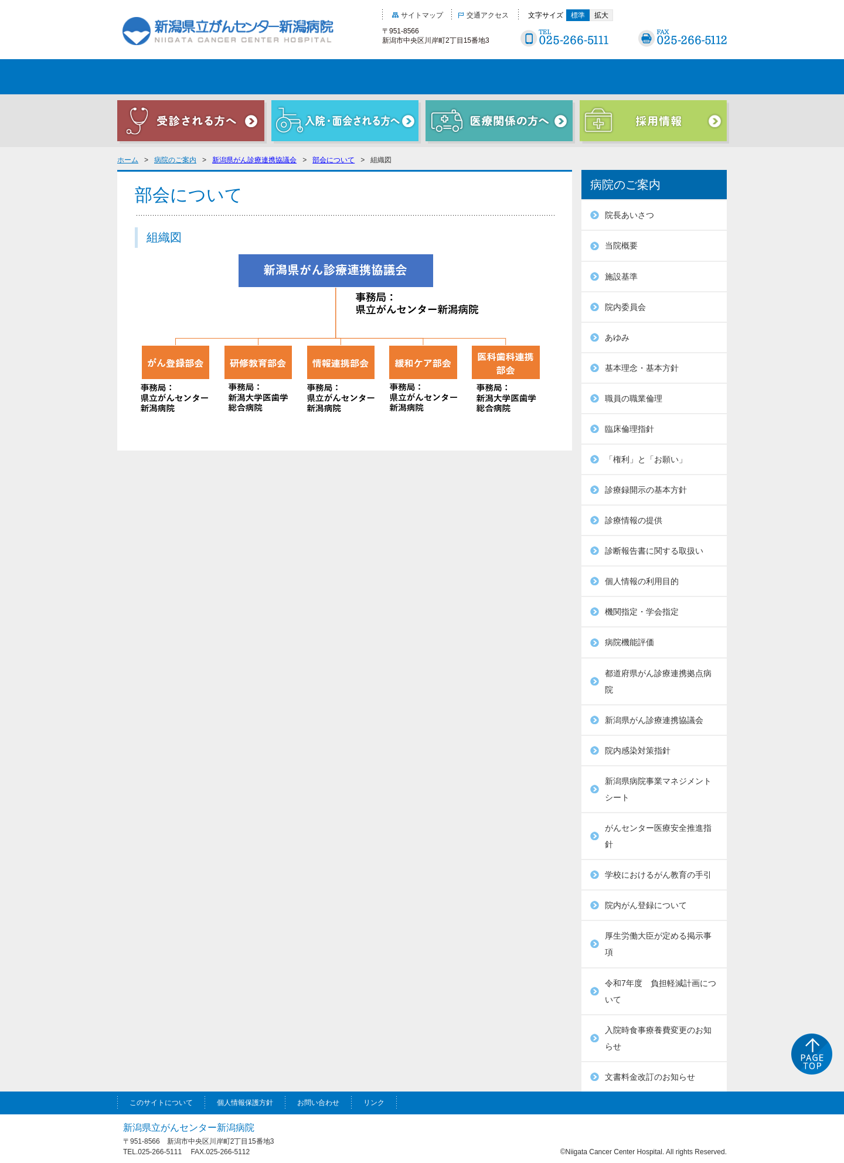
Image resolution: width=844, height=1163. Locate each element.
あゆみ (617, 337)
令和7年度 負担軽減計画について (660, 991)
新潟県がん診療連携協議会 (254, 160)
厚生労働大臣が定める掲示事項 (658, 944)
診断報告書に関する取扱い (654, 550)
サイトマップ (417, 15)
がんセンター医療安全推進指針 (658, 836)
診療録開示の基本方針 (646, 489)
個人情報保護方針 (245, 1103)
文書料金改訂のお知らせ (650, 1077)
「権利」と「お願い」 (646, 459)
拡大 (601, 15)
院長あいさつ (629, 215)
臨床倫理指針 (629, 429)
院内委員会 (625, 307)
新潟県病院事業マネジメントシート (658, 789)
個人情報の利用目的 (642, 581)
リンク (373, 1103)
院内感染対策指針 (638, 750)
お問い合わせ (318, 1103)
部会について (333, 160)
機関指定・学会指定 (642, 611)
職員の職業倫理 (633, 398)
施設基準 (621, 276)
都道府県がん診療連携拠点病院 (658, 681)
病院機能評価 (629, 642)
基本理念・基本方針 (642, 368)
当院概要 (621, 245)
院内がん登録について (646, 905)
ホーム (127, 160)
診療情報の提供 (633, 520)
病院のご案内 (175, 160)
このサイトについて (161, 1103)
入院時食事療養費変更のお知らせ (658, 1038)
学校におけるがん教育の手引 (658, 874)
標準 (578, 15)
